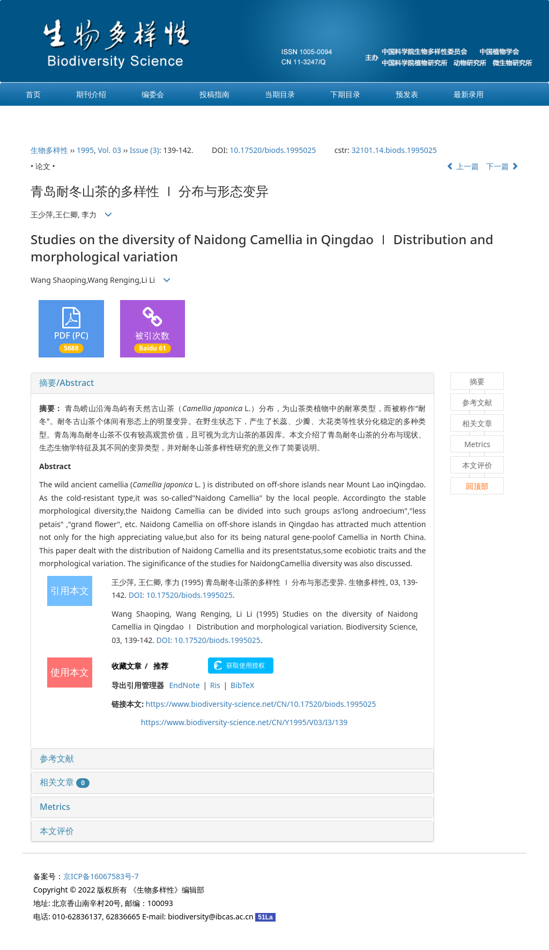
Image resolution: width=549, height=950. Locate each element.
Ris (215, 685)
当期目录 (280, 94)
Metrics (55, 807)
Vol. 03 (109, 150)
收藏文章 (127, 666)
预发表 (407, 94)
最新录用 (469, 94)
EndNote (184, 685)
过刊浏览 (41, 117)
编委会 (153, 94)
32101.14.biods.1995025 (393, 150)
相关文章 (65, 782)
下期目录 (345, 94)
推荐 (160, 666)
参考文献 (57, 758)
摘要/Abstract (66, 383)
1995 (85, 150)
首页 (33, 94)
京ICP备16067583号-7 (101, 876)
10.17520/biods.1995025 (272, 150)
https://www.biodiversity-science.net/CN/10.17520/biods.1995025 (261, 704)
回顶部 (477, 486)
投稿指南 (214, 94)
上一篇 (463, 166)
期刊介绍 (91, 94)
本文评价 (57, 831)
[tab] (232, 383)
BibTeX (242, 685)
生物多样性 (49, 150)
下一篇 (502, 166)
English (104, 117)
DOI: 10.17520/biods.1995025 (181, 595)
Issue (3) (144, 150)
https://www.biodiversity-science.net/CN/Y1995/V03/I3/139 (244, 722)
